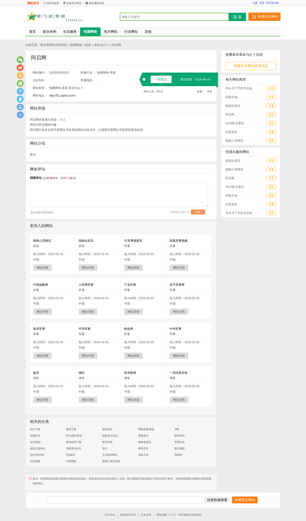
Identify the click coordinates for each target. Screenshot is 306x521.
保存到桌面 (53, 3)
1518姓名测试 (234, 123)
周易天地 (231, 97)
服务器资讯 (144, 442)
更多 (20, 114)
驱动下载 (71, 429)
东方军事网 (177, 284)
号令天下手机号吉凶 (238, 88)
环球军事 (85, 328)
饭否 (36, 372)
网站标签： (40, 88)
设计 (104, 448)
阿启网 (116, 45)
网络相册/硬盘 (146, 429)
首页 (32, 31)
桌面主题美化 (37, 448)
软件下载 (35, 429)
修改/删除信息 (97, 3)
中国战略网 (40, 284)
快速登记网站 (74, 3)
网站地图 (162, 514)
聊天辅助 (179, 448)
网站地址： (40, 95)
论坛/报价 (35, 442)
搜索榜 (178, 454)
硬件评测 (107, 442)
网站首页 (33, 3)
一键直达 (161, 79)
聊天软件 (143, 448)
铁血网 (128, 328)
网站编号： (40, 72)
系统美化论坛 (73, 448)
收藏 (199, 91)
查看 (271, 88)
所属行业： (88, 72)
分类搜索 (71, 461)
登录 (261, 2)
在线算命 (231, 132)
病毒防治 (35, 435)
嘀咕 (82, 372)
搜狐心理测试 (42, 240)
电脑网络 (76, 45)
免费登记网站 (268, 16)
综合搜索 (35, 461)
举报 (209, 91)
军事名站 (179, 442)
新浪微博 (130, 372)
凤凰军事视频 (178, 240)
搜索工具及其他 (111, 461)
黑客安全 (143, 435)
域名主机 (143, 454)
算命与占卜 (101, 45)
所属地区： (88, 80)
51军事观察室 (133, 240)
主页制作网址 (110, 454)
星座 (88, 45)
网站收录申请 (128, 514)
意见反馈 (146, 514)
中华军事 (175, 328)
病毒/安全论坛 (110, 435)
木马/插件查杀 (74, 435)
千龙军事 (130, 284)
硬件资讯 (179, 435)
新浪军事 (39, 328)
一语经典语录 (178, 372)
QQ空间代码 (37, 454)
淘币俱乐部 (272, 2)
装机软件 (107, 429)
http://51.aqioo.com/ (62, 95)
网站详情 (42, 267)
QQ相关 (70, 454)
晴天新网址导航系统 (53, 45)
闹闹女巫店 (86, 240)
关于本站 (110, 514)
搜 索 (237, 17)
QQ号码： (40, 80)
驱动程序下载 (73, 442)
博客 (177, 429)
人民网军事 (86, 284)
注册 (255, 2)
